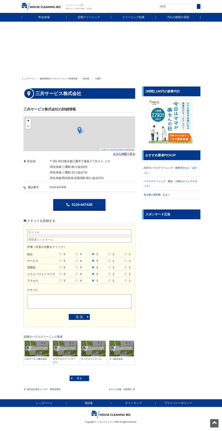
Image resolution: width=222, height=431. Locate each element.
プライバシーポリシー (178, 403)
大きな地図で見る (124, 153)
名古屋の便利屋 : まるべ (157, 194)
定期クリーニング (89, 17)
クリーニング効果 (133, 17)
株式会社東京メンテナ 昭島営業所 (44, 389)
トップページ (28, 78)
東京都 (86, 78)
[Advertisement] (111, 47)
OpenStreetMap (117, 150)
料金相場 (44, 17)
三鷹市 (98, 78)
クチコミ (32, 289)
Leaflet (104, 150)
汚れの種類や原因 (178, 17)
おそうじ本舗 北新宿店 (120, 389)
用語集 (89, 403)
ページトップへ (214, 423)
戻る (79, 378)
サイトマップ (133, 403)
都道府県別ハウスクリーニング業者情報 (58, 78)
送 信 (79, 317)
